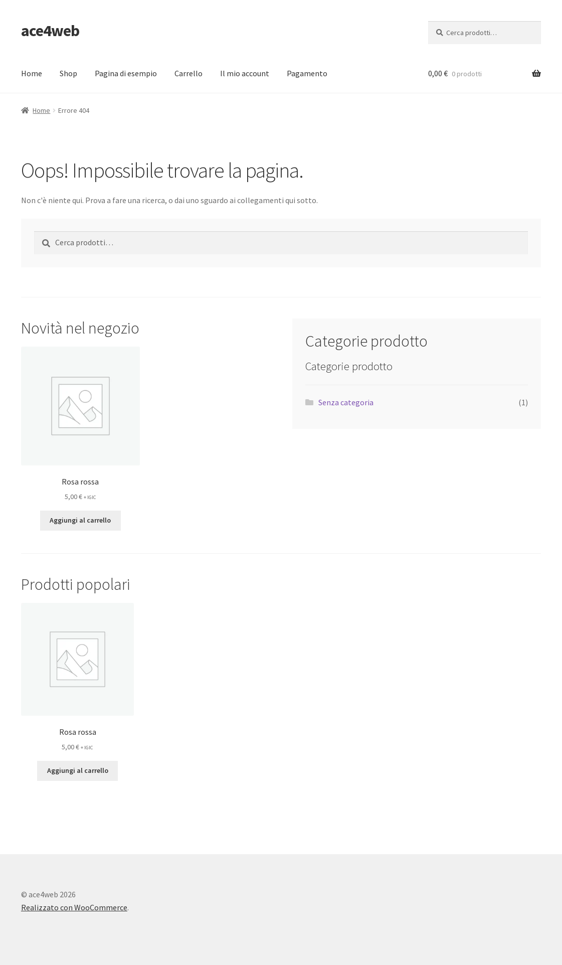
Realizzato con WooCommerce (74, 907)
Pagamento (307, 73)
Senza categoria (345, 402)
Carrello (188, 73)
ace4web (50, 31)
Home (31, 73)
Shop (68, 73)
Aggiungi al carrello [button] (80, 520)
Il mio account (244, 73)
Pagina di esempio (126, 73)
